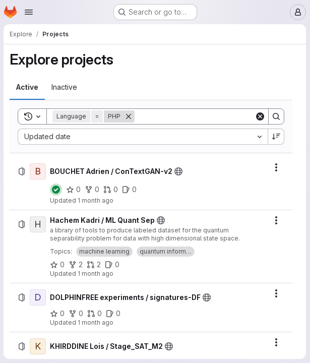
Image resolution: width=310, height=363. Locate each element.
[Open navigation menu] (29, 12)
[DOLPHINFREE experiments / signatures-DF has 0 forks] (76, 314)
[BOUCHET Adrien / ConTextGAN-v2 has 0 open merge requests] (111, 190)
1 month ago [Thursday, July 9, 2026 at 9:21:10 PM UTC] (96, 273)
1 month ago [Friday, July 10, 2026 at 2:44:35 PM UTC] (96, 200)
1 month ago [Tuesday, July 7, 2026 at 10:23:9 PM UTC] (96, 322)
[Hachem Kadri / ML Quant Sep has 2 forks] (76, 265)
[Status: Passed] (56, 190)
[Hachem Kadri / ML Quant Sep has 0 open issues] (112, 265)
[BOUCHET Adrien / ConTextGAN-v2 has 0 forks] (92, 190)
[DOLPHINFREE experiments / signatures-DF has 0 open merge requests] (95, 314)
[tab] (27, 87)
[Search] (197, 116)
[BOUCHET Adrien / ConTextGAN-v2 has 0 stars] (74, 190)
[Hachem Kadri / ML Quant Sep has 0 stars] (57, 265)
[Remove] (129, 116)
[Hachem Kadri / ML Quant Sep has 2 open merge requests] (94, 265)
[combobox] (143, 137)
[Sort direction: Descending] (276, 137)
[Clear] (260, 116)
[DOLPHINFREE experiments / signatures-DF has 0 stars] (57, 314)
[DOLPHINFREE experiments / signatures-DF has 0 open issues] (113, 314)
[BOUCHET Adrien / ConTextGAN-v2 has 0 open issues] (129, 190)
